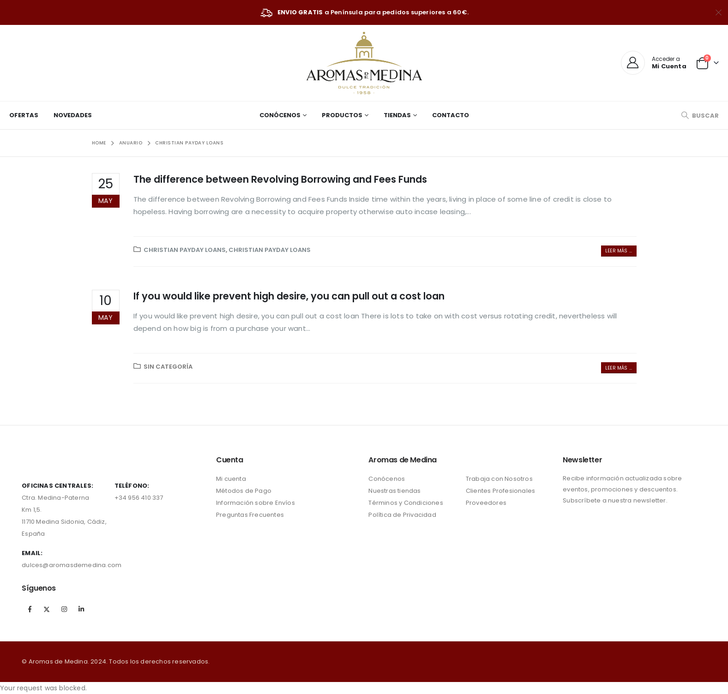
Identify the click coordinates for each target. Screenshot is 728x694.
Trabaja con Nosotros (499, 478)
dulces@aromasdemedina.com (71, 565)
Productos (342, 115)
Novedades (73, 115)
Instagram (64, 609)
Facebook (29, 609)
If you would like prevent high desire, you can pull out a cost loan (289, 296)
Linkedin (81, 609)
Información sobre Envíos (255, 502)
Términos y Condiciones (405, 502)
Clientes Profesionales (500, 490)
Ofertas (23, 115)
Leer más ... (618, 250)
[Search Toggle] (700, 115)
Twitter (47, 609)
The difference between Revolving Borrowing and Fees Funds (280, 179)
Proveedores (486, 502)
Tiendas (397, 115)
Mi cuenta (231, 478)
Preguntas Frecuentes (250, 514)
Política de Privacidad (402, 514)
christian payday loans (185, 249)
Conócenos (280, 115)
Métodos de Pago (243, 490)
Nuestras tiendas (394, 490)
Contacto (450, 115)
